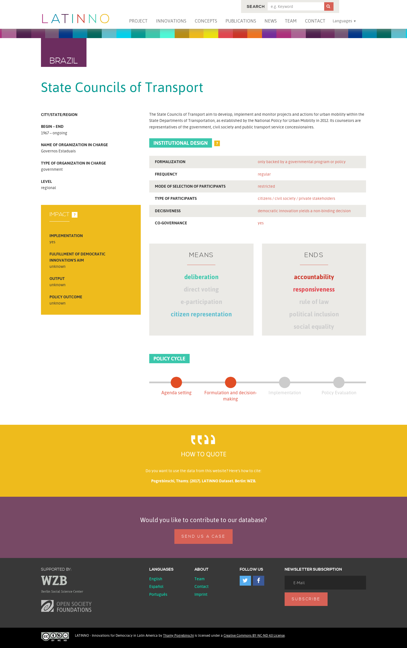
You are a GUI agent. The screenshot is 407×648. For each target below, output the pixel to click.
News (271, 21)
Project (138, 21)
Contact (315, 21)
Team (290, 21)
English (155, 578)
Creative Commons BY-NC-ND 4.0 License (254, 635)
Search (256, 6)
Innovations (171, 21)
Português (158, 594)
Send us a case (203, 536)
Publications (241, 21)
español (156, 586)
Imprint (200, 594)
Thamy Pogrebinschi (178, 635)
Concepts (206, 21)
